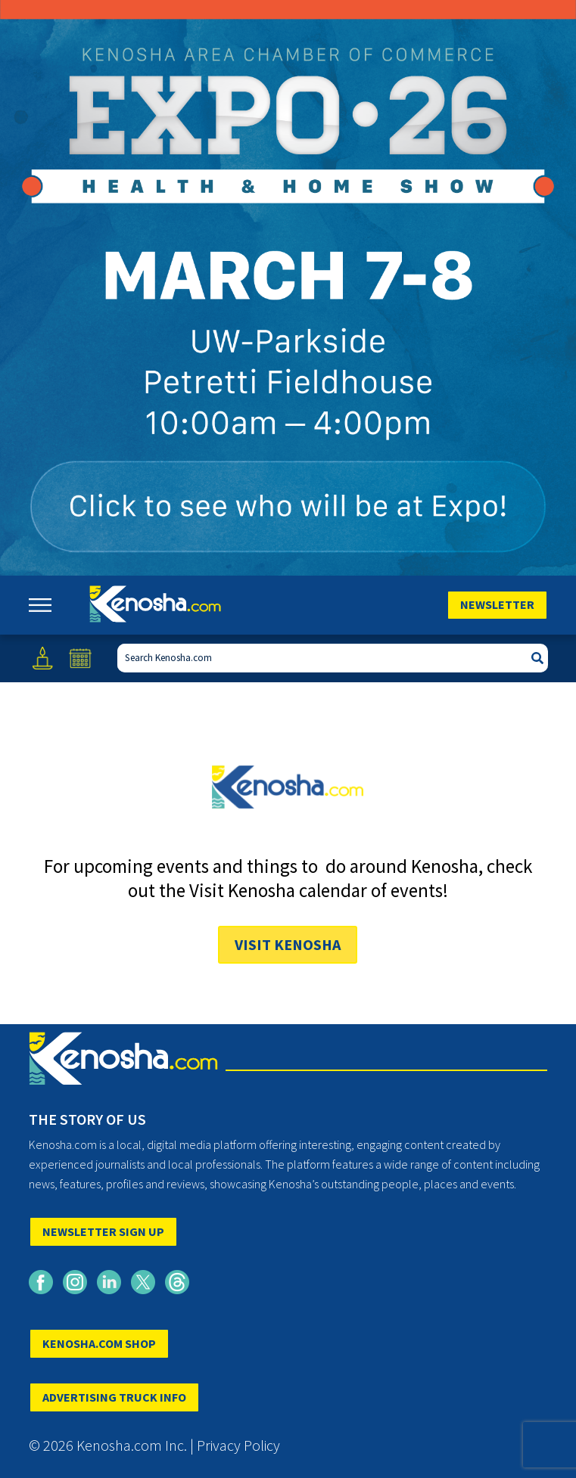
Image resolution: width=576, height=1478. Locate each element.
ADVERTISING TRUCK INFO (114, 1397)
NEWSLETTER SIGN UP (103, 1231)
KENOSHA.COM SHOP (99, 1343)
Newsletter (497, 604)
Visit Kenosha (288, 944)
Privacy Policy (238, 1445)
